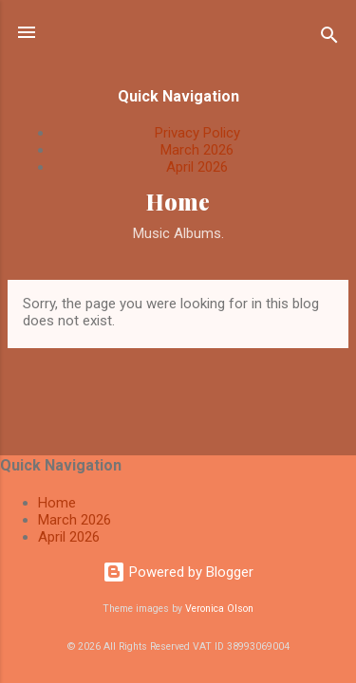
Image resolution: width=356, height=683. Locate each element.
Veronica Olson (219, 608)
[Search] (329, 38)
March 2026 (197, 149)
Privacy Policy (197, 132)
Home (178, 201)
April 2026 (197, 166)
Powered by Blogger (178, 572)
